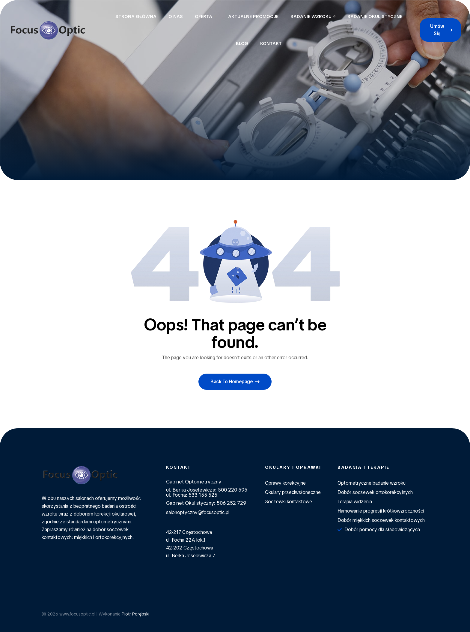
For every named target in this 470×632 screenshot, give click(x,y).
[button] (440, 30)
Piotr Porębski (135, 614)
